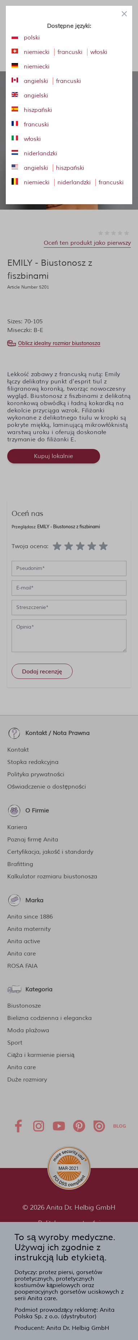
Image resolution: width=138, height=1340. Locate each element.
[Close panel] (124, 13)
